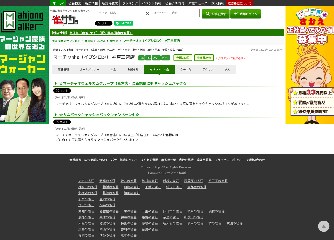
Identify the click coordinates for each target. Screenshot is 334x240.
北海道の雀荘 (87, 192)
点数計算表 (186, 160)
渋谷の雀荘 (129, 180)
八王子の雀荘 (218, 180)
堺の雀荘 (215, 223)
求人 (227, 69)
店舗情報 (63, 69)
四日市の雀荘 (172, 211)
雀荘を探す (215, 14)
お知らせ (132, 69)
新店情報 (91, 3)
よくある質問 (149, 160)
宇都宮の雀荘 (197, 187)
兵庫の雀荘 (107, 217)
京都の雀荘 (86, 217)
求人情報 (218, 3)
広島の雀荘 (86, 229)
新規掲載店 (110, 3)
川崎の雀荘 (132, 187)
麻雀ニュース (198, 3)
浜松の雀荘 (216, 211)
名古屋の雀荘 (109, 211)
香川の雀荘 (129, 229)
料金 (113, 69)
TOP (58, 3)
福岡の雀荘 (86, 235)
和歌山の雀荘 (193, 217)
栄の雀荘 (130, 211)
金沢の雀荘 (86, 205)
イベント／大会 (159, 69)
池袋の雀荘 (150, 180)
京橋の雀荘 (150, 223)
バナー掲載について (124, 160)
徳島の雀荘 (150, 229)
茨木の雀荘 (195, 223)
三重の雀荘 (150, 211)
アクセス (208, 69)
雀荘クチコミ (174, 3)
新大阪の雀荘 (172, 223)
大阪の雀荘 (86, 223)
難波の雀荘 (107, 223)
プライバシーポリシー (229, 160)
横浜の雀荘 (111, 187)
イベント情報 (151, 3)
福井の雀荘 (107, 205)
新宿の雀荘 (107, 180)
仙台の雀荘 (86, 199)
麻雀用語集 (204, 160)
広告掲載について (240, 3)
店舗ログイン (246, 14)
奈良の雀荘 (171, 217)
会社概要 (75, 160)
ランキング (130, 3)
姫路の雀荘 (150, 217)
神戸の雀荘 (129, 217)
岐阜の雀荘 (195, 211)
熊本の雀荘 (129, 235)
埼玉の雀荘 (174, 187)
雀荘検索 (74, 3)
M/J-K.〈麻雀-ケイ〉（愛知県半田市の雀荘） (101, 33)
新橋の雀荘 (171, 180)
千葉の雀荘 (153, 187)
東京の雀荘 (86, 180)
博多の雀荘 (107, 235)
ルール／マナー (89, 69)
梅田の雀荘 (129, 223)
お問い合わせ (256, 160)
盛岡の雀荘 (107, 199)
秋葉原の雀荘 (193, 180)
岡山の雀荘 (107, 229)
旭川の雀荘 (132, 192)
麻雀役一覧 (168, 160)
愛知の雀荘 (86, 211)
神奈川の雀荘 (87, 187)
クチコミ (185, 69)
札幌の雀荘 (111, 192)
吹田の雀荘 (234, 223)
